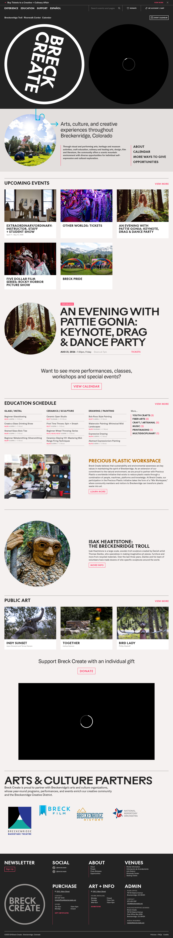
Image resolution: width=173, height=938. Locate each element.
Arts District (131, 871)
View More (158, 2)
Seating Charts (132, 876)
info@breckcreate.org (135, 904)
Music (138, 426)
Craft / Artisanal (146, 422)
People (92, 869)
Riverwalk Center (133, 873)
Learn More (98, 491)
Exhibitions (96, 906)
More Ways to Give (149, 157)
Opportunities (145, 162)
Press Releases (96, 871)
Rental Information (133, 867)
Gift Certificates (62, 913)
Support (42, 8)
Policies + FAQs (156, 935)
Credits (166, 935)
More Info (97, 565)
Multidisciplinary (146, 433)
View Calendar (86, 386)
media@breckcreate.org (135, 923)
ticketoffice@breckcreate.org (65, 900)
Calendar (141, 151)
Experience (11, 8)
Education (27, 8)
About (139, 146)
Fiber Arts (141, 418)
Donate (86, 671)
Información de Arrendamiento (138, 869)
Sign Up (9, 869)
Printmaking (143, 429)
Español (55, 8)
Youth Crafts (143, 415)
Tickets (136, 351)
